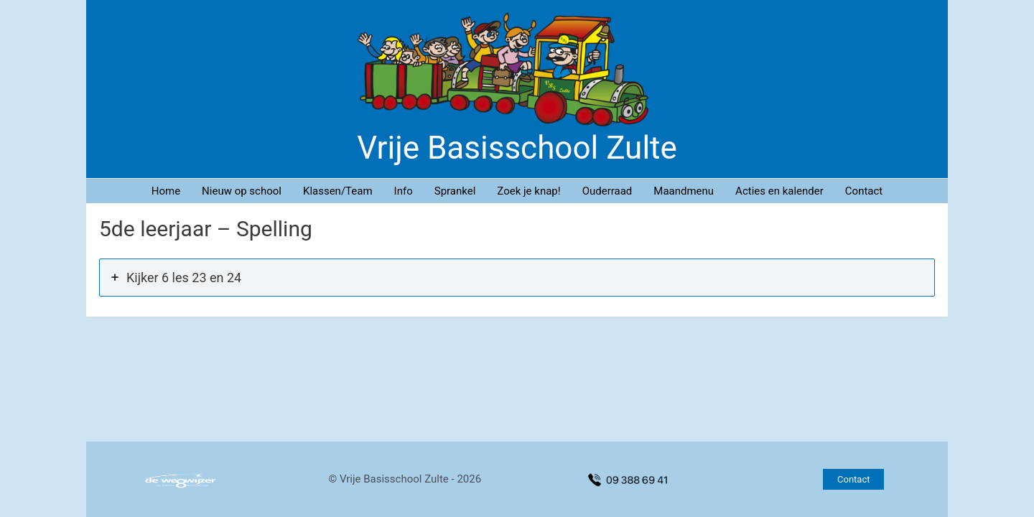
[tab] (517, 277)
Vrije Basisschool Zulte (517, 148)
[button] (853, 479)
